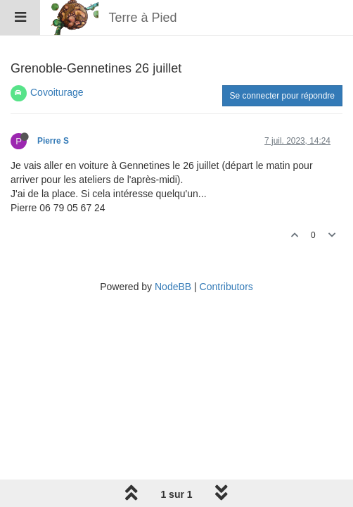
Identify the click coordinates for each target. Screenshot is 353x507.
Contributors (226, 286)
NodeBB (173, 286)
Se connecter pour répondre (282, 96)
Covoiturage (57, 92)
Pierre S (53, 141)
